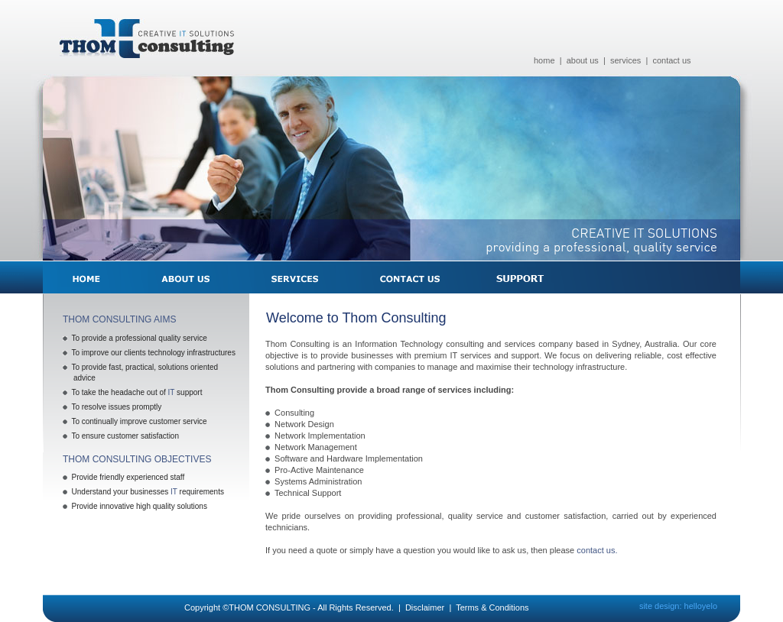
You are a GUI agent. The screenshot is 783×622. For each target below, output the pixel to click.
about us (583, 60)
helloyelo (700, 606)
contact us (671, 60)
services (625, 60)
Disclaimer (424, 607)
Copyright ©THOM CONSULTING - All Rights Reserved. (289, 607)
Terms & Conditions (492, 607)
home (544, 60)
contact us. (597, 550)
